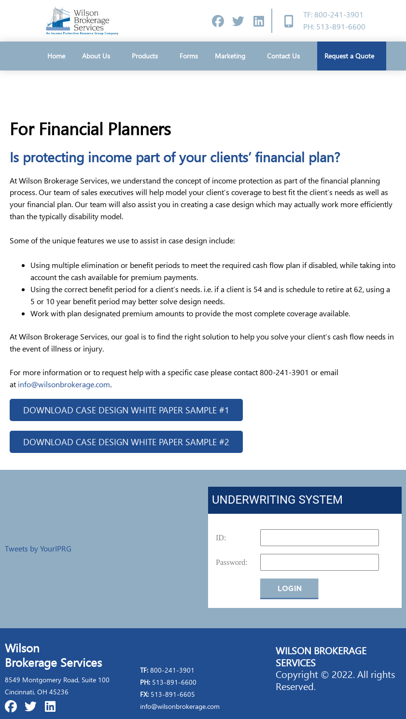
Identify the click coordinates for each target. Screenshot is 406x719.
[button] (126, 410)
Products (147, 56)
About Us (98, 56)
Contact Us (283, 55)
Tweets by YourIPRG (38, 549)
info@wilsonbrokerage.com (64, 384)
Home (56, 55)
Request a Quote (351, 56)
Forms (189, 55)
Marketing (232, 56)
